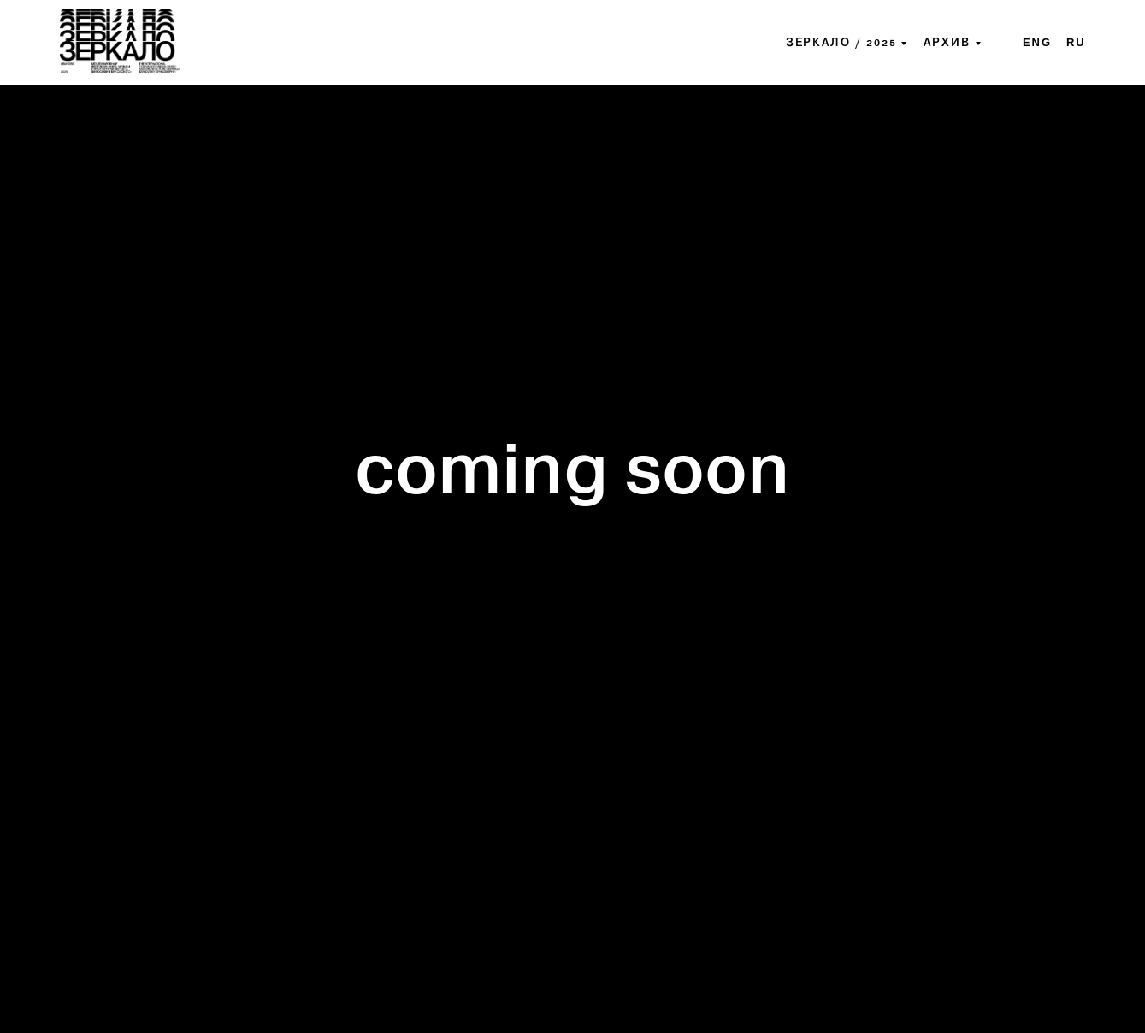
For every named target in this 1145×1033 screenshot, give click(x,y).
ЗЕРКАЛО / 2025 (841, 43)
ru (1076, 42)
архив (947, 43)
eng (1037, 42)
